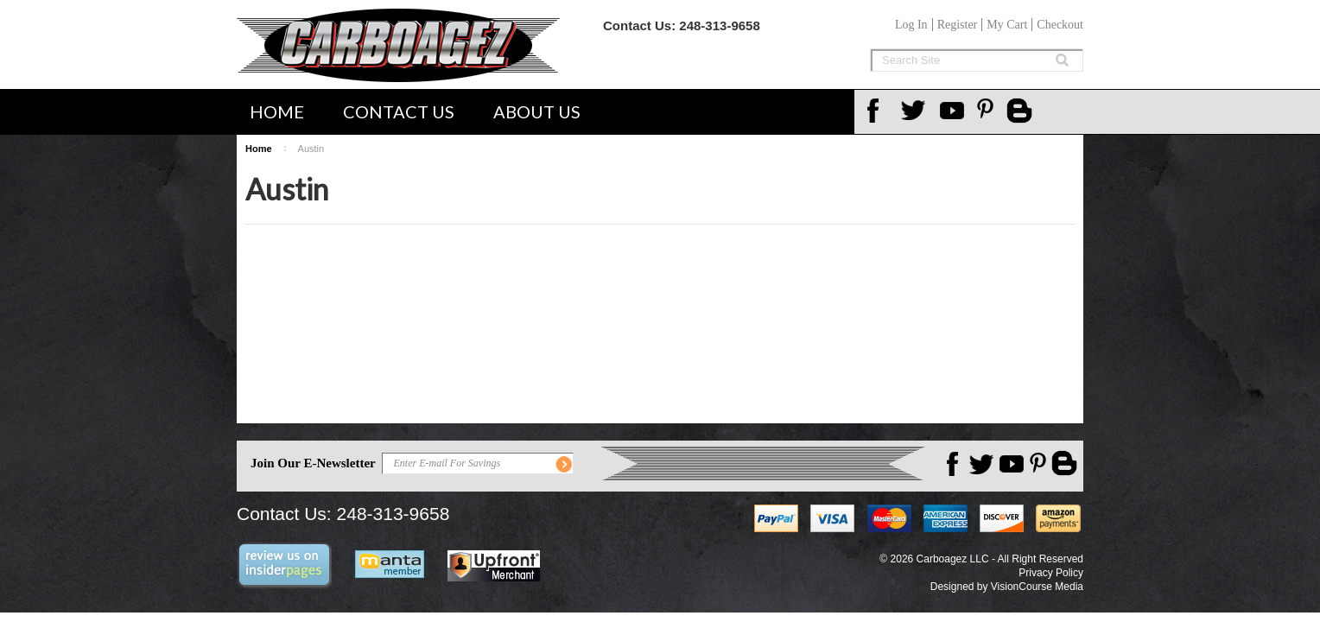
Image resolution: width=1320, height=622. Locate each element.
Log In (911, 24)
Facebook (877, 110)
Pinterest (991, 110)
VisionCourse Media (1037, 587)
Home (277, 111)
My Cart (1007, 24)
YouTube (953, 110)
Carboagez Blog (1021, 112)
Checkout (1060, 24)
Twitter (915, 110)
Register (957, 24)
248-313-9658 (719, 25)
